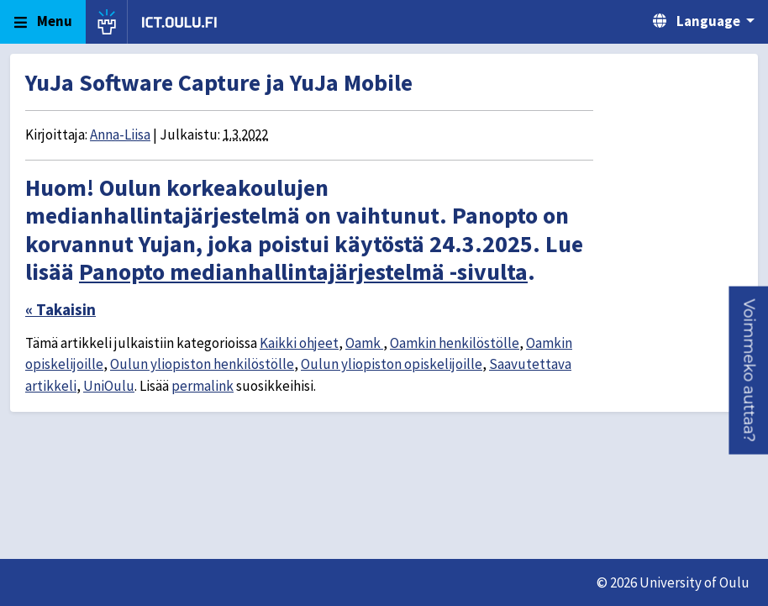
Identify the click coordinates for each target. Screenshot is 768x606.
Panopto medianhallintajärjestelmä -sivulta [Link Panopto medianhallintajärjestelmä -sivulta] (303, 271)
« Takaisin (60, 309)
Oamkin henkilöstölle (454, 343)
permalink (202, 386)
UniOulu (108, 386)
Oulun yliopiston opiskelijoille (391, 364)
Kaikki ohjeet (299, 343)
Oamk (364, 343)
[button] (748, 370)
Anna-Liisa (120, 134)
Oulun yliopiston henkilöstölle (202, 364)
